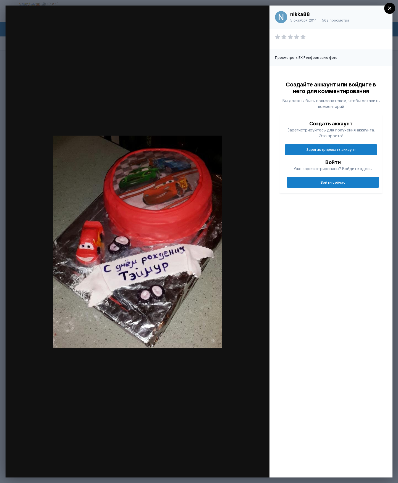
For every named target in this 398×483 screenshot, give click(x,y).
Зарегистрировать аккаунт (331, 149)
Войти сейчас (333, 182)
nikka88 (300, 14)
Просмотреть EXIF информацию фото (306, 58)
